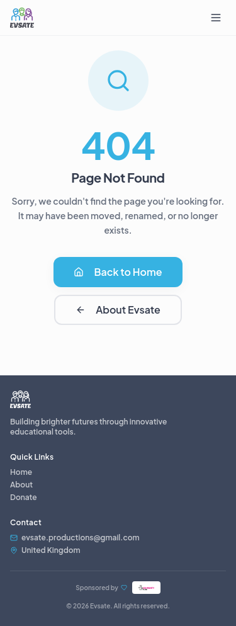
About (21, 484)
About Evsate (118, 309)
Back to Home (118, 271)
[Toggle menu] (216, 18)
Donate (23, 497)
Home (21, 472)
